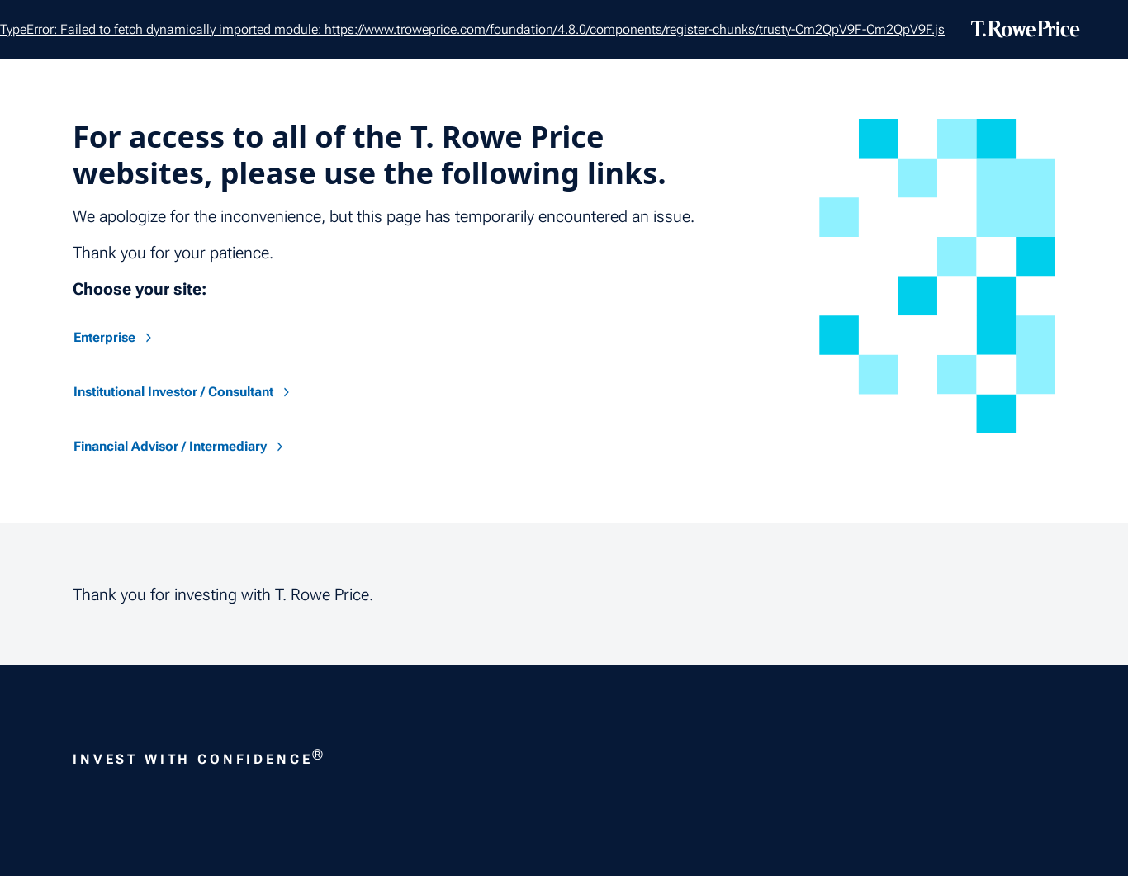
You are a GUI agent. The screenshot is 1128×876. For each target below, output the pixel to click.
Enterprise (114, 337)
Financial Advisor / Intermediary (180, 446)
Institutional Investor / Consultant (183, 392)
